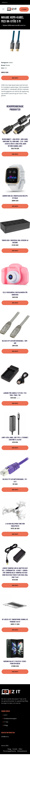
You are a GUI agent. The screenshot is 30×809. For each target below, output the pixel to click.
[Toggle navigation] (3, 9)
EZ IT (5, 715)
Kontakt (14, 749)
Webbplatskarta (22, 751)
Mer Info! (15, 78)
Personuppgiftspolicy (9, 751)
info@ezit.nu (4, 2)
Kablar (11, 62)
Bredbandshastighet (10, 718)
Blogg (6, 725)
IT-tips (6, 722)
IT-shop (24, 9)
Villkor (20, 749)
